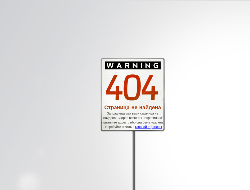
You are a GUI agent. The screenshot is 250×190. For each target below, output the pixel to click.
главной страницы (148, 127)
